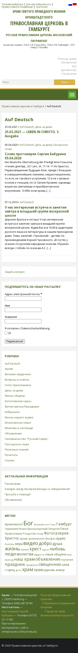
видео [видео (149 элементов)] (30, 543)
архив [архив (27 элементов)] (24, 538)
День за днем (43, 127)
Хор (74, 66)
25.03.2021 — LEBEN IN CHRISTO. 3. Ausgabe (32, 134)
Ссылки (9, 460)
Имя (7, 305)
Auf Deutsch (27, 127)
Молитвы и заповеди (19, 428)
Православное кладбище (17, 7)
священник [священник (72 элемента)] (49, 564)
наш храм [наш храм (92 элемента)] (24, 559)
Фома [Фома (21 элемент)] (40, 533)
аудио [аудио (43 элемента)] (61, 538)
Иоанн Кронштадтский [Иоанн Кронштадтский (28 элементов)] (33, 529)
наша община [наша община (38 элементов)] (55, 554)
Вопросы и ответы (17, 379)
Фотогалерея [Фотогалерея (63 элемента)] (56, 533)
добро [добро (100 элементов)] (45, 543)
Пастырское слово (17, 444)
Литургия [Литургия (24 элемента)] (54, 528)
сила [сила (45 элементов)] (65, 564)
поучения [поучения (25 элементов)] (67, 559)
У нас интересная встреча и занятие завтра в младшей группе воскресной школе (37, 211)
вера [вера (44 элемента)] (19, 543)
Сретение (42, 7)
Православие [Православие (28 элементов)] (13, 533)
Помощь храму (67, 58)
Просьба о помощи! (18, 494)
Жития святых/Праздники (22, 406)
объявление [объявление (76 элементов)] (47, 559)
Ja (8, 333)
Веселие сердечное (18, 374)
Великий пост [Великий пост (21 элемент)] (42, 524)
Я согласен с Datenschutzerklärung (27, 328)
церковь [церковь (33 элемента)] (49, 570)
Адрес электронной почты (23, 294)
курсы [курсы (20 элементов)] (45, 549)
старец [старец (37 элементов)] (10, 570)
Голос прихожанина (18, 385)
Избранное (12, 412)
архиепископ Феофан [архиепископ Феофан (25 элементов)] (42, 538)
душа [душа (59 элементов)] (57, 543)
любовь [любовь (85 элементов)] (57, 549)
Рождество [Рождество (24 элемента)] (29, 533)
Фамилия (11, 317)
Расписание (69, 73)
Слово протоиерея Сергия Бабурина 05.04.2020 (35, 156)
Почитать (11, 455)
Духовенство (69, 70)
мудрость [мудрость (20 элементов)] (39, 554)
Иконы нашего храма (19, 417)
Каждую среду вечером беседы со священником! (37, 489)
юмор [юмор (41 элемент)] (60, 570)
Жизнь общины (15, 396)
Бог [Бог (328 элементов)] (28, 523)
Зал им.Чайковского (38, 4)
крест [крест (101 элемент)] (35, 549)
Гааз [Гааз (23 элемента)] (53, 524)
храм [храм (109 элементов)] (27, 569)
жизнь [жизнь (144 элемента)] (12, 548)
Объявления (69, 62)
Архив (9, 369)
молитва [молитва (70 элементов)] (24, 554)
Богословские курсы (18, 401)
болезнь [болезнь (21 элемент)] (9, 544)
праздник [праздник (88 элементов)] (15, 564)
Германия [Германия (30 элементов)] (11, 529)
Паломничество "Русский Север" (26, 439)
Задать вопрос (15, 272)
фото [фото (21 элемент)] (18, 570)
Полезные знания (16, 449)
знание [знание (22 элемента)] (25, 549)
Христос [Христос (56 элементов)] (12, 538)
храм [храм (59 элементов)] (38, 569)
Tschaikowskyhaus (12, 4)
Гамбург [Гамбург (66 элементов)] (64, 523)
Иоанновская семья (18, 422)
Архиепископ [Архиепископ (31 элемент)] (14, 524)
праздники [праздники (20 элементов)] (32, 565)
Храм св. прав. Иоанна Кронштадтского (57, 613)
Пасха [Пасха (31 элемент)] (64, 529)
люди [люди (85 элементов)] (10, 554)
